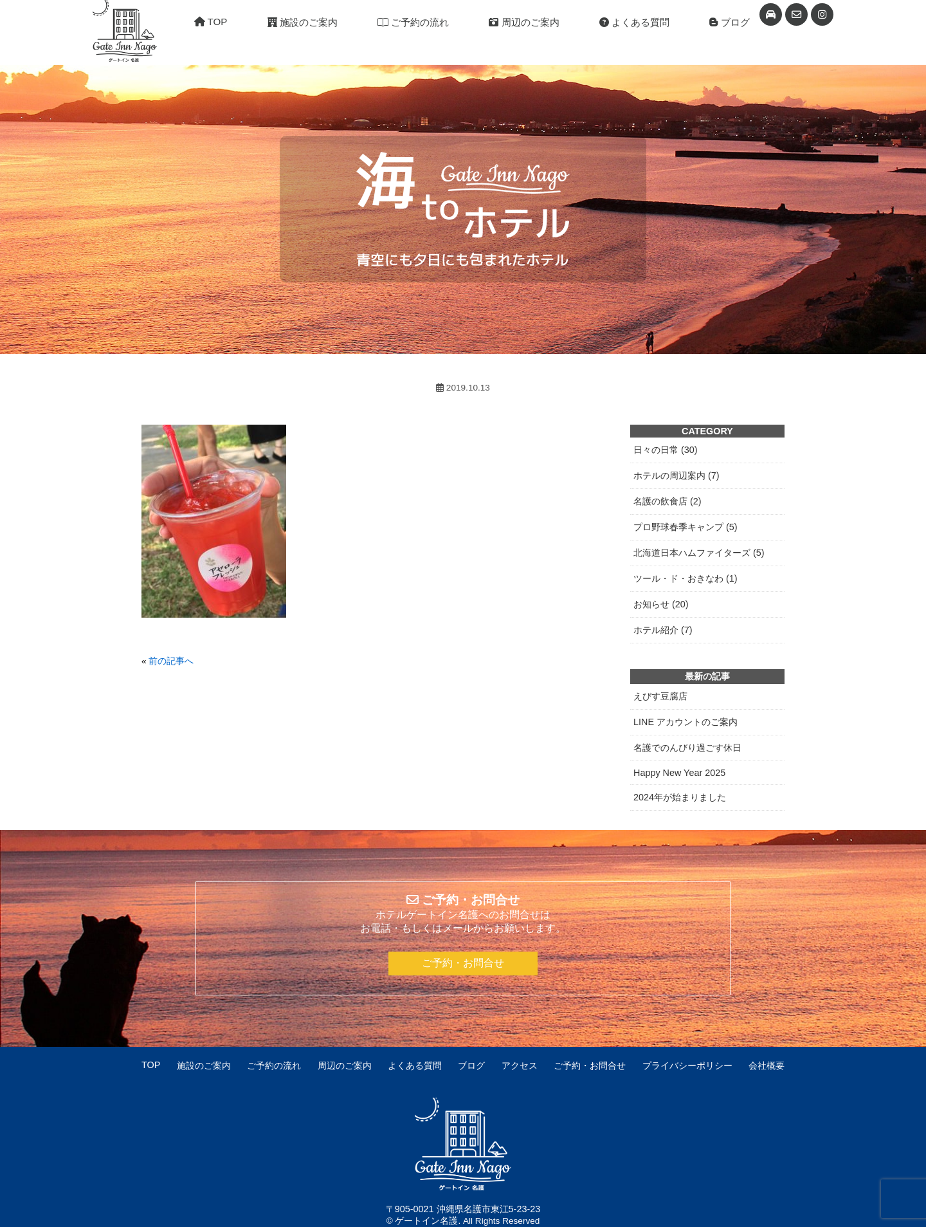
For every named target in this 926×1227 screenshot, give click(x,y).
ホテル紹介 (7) (663, 630)
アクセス (520, 1065)
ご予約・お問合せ (463, 962)
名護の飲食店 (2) (667, 501)
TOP (211, 21)
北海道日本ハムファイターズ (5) (699, 553)
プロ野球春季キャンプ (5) (685, 527)
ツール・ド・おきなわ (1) (685, 578)
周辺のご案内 (524, 22)
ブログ (729, 22)
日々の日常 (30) (665, 450)
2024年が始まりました (679, 797)
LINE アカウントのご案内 (685, 722)
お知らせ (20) (661, 604)
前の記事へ (171, 661)
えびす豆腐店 (660, 696)
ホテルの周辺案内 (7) (676, 475)
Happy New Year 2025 (679, 773)
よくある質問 (634, 22)
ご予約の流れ (413, 22)
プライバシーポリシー (687, 1065)
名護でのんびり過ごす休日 (687, 748)
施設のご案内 (303, 22)
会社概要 (767, 1065)
